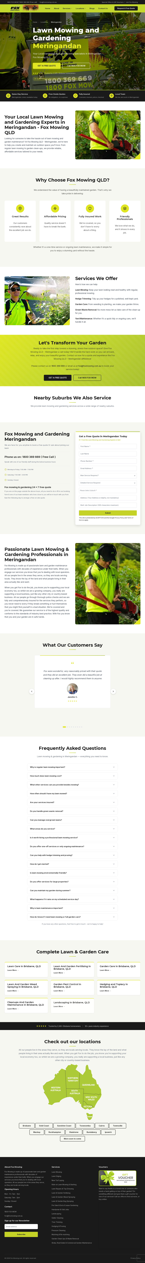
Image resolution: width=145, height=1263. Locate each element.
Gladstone (73, 1135)
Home (47, 8)
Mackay (36, 1135)
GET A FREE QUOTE (47, 66)
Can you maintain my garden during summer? (72, 890)
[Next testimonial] (113, 694)
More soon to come (72, 1142)
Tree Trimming (57, 1222)
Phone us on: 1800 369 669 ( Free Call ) (26, 457)
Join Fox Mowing (132, 2)
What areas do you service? (72, 829)
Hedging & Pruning (59, 1226)
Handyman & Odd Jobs (60, 1209)
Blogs (92, 8)
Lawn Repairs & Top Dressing (63, 1189)
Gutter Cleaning (57, 1218)
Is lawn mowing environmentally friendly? (72, 873)
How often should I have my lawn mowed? (72, 793)
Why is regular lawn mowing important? (72, 767)
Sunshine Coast (64, 1129)
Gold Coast (44, 1129)
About (56, 8)
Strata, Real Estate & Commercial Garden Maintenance (72, 1243)
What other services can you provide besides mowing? (72, 785)
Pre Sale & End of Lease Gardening (65, 1205)
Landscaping (56, 1214)
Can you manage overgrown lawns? (72, 820)
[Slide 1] (64, 730)
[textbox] (112, 490)
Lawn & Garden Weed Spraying (63, 1197)
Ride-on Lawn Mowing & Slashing (64, 1184)
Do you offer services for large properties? (72, 882)
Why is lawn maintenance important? (72, 908)
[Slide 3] (69, 730)
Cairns (102, 1129)
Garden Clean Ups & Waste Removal (65, 1239)
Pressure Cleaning (58, 1230)
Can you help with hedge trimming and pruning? (72, 855)
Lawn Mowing (57, 1172)
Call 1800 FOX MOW (76, 66)
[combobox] (112, 490)
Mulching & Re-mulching (61, 1234)
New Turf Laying (58, 1180)
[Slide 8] (79, 730)
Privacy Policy (123, 518)
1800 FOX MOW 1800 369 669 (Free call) (22, 2)
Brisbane (27, 1129)
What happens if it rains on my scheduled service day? (72, 899)
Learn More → (13, 973)
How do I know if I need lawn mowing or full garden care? (72, 917)
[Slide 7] (77, 730)
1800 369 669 (58, 366)
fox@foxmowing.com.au (48, 2)
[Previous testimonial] (31, 694)
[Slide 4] (71, 730)
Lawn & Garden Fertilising (61, 1193)
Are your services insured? (72, 802)
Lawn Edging (56, 1176)
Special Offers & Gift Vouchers (113, 2)
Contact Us (103, 8)
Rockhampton (55, 1135)
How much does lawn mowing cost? (72, 776)
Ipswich (108, 1135)
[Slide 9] (81, 730)
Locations (81, 8)
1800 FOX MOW (11, 1212)
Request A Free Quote (126, 8)
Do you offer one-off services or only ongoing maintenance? (72, 846)
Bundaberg (92, 1135)
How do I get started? (72, 864)
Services (67, 8)
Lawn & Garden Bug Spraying (63, 1201)
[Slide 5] (73, 730)
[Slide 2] (67, 730)
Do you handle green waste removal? (72, 811)
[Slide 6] (75, 730)
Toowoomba (85, 1129)
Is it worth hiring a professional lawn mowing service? (72, 837)
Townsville (117, 1129)
